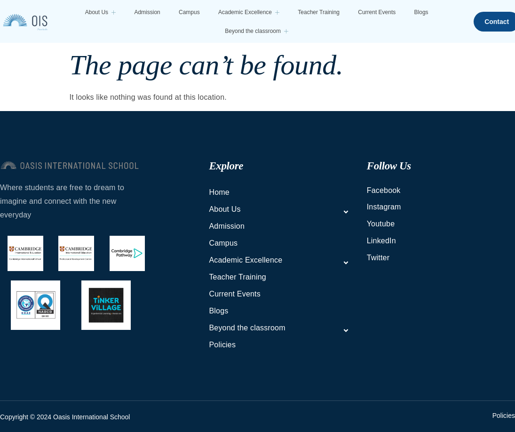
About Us (102, 12)
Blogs (416, 12)
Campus (188, 12)
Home (219, 192)
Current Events (373, 12)
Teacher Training (316, 12)
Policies (222, 345)
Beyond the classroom (255, 31)
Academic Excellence (246, 12)
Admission (147, 12)
